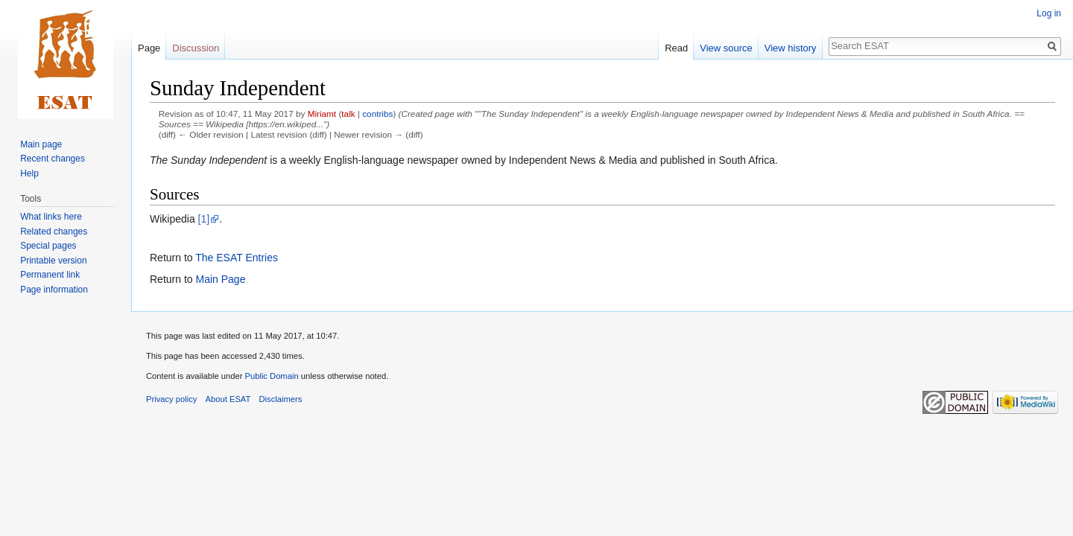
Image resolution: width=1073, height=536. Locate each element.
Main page (41, 144)
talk (348, 113)
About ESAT (228, 399)
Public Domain (271, 375)
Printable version (53, 260)
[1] (204, 219)
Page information (54, 289)
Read (676, 48)
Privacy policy (171, 399)
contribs (377, 113)
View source (726, 48)
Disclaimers (281, 399)
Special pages (48, 245)
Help (29, 173)
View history (791, 48)
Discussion (195, 48)
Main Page (220, 279)
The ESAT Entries (236, 258)
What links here (51, 216)
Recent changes (52, 158)
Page (149, 48)
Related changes (53, 231)
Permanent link (50, 274)
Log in (1048, 13)
